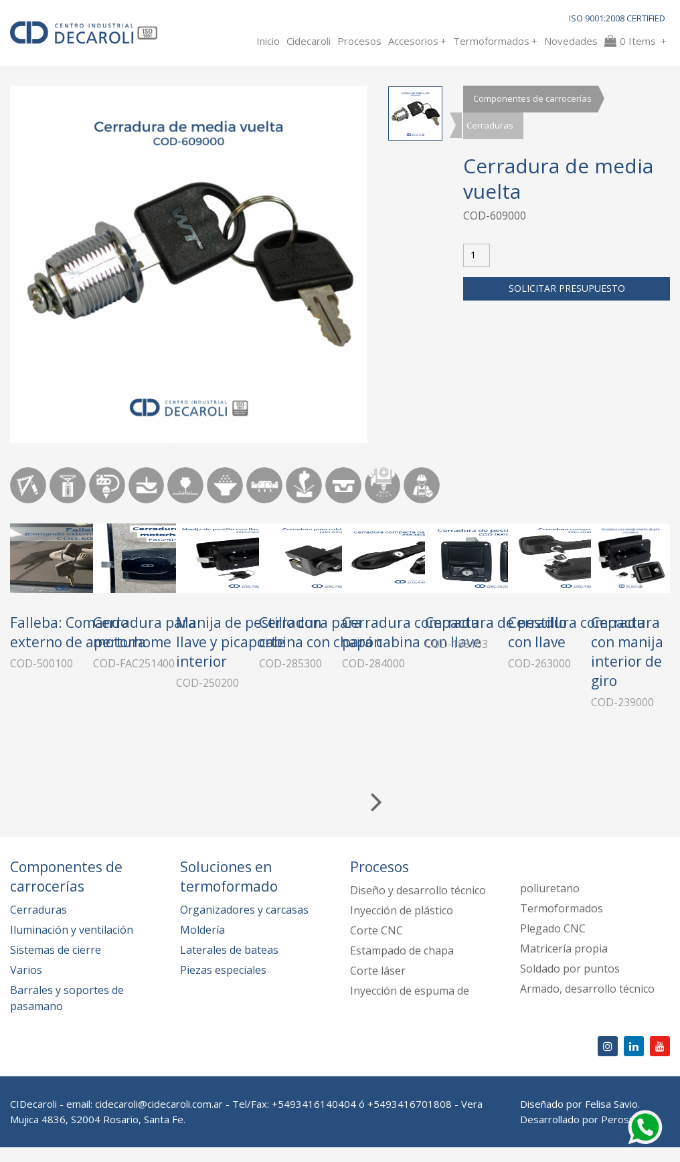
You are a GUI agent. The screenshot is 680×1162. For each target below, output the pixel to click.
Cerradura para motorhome (231, 712)
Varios (26, 984)
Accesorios (417, 41)
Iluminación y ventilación (71, 944)
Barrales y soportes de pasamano (67, 1012)
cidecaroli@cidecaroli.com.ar (159, 1118)
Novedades (571, 41)
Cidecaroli (308, 41)
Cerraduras (489, 126)
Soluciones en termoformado (229, 891)
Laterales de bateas (229, 964)
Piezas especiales (223, 984)
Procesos (359, 41)
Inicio (268, 41)
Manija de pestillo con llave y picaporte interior (422, 722)
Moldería (202, 944)
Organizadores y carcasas (244, 924)
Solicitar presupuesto (567, 288)
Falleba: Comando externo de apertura (78, 712)
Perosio (619, 1134)
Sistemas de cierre (55, 964)
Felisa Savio (611, 1118)
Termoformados (495, 41)
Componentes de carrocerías (532, 99)
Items (635, 41)
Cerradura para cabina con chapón (581, 712)
